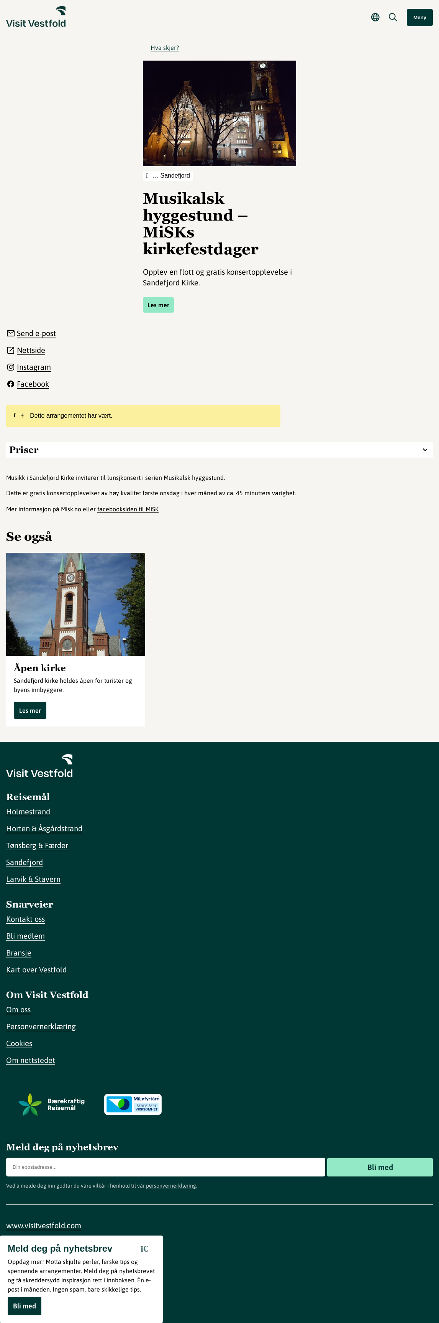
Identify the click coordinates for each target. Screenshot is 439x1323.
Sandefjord (24, 862)
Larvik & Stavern (33, 879)
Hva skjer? (165, 47)
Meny (419, 17)
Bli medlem (25, 935)
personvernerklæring (171, 1186)
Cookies (19, 1043)
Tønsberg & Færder (37, 845)
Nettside (31, 350)
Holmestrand (28, 811)
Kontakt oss (25, 918)
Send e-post (36, 333)
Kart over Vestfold (36, 969)
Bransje (18, 952)
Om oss (18, 1009)
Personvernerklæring (41, 1026)
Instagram (34, 366)
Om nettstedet (30, 1060)
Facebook (33, 383)
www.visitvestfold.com (43, 1225)
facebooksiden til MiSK (128, 509)
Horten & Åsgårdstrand (44, 828)
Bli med (380, 1167)
